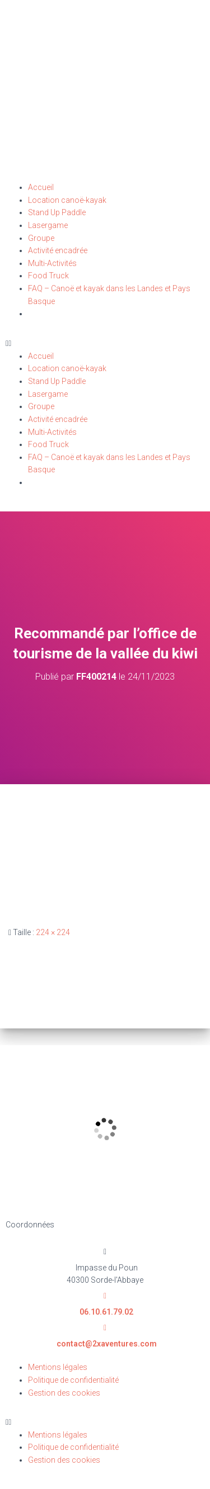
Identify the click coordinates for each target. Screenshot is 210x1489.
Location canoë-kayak (67, 200)
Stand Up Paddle (57, 212)
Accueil (41, 187)
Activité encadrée (57, 250)
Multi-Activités (52, 263)
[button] (105, 343)
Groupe (41, 238)
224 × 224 (53, 932)
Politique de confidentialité (73, 1380)
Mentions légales (57, 1367)
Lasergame (48, 225)
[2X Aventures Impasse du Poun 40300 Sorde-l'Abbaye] (105, 1129)
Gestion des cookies (64, 1392)
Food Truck (48, 275)
